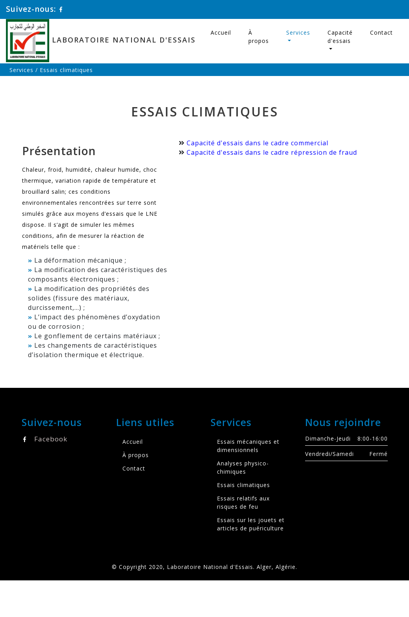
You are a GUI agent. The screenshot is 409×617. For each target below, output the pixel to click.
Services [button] (298, 32)
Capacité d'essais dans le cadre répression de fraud (270, 152)
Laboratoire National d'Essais (104, 40)
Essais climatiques (243, 485)
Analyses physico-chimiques (243, 467)
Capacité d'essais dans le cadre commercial (256, 143)
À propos (258, 36)
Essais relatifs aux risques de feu (243, 502)
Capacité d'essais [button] (340, 36)
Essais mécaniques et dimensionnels (248, 446)
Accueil (221, 32)
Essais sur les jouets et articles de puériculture (251, 524)
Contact (381, 32)
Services (21, 70)
